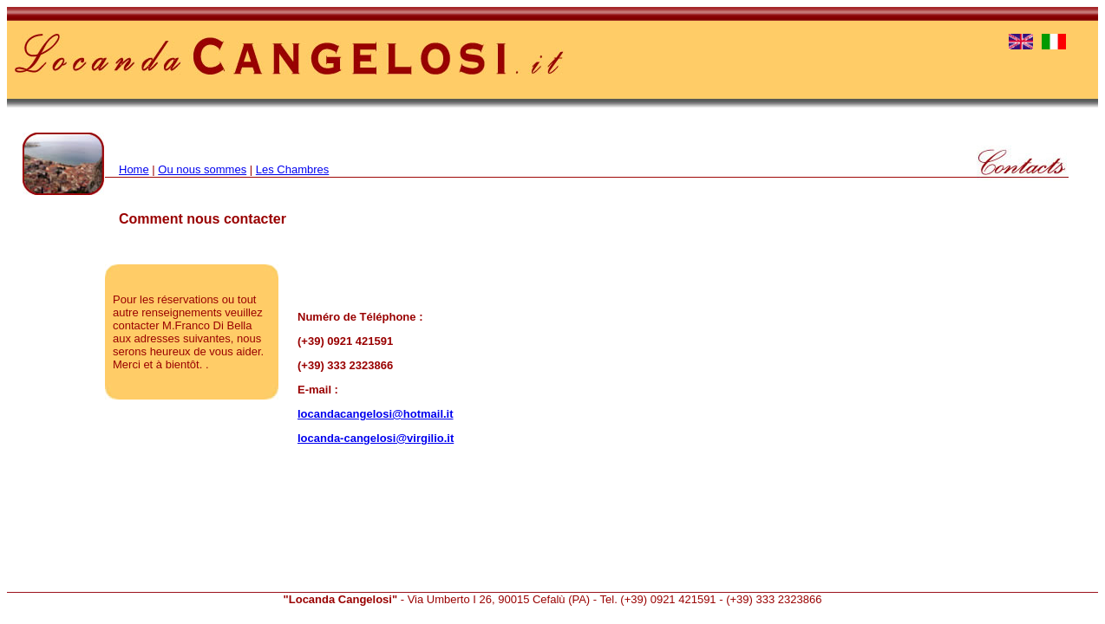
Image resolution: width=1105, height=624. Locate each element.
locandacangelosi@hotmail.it (376, 413)
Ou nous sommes (202, 169)
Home (134, 169)
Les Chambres (293, 169)
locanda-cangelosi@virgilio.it (376, 438)
